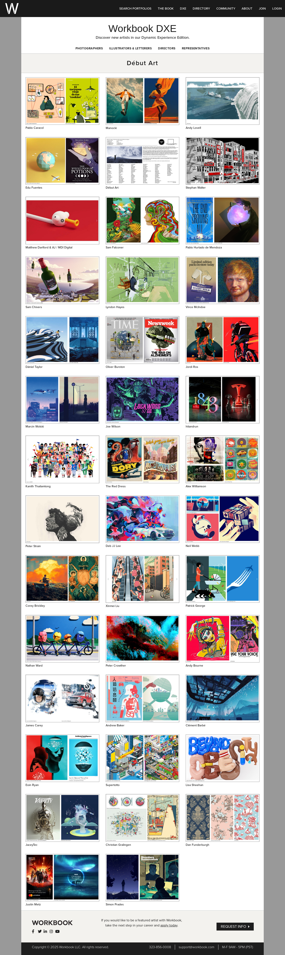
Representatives (196, 48)
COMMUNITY (225, 8)
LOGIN (277, 8)
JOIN (262, 8)
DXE (183, 8)
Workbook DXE (142, 28)
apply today (168, 925)
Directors (166, 48)
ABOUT (247, 8)
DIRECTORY (201, 8)
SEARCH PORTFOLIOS (135, 8)
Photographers (89, 48)
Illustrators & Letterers (130, 48)
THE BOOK (166, 8)
